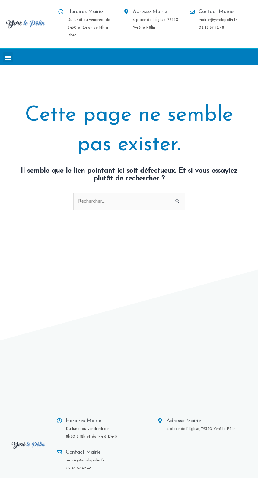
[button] (8, 57)
